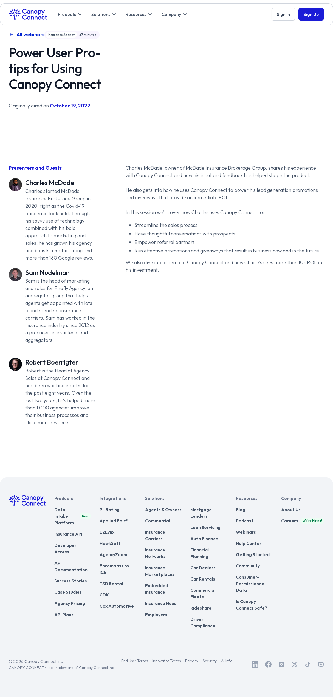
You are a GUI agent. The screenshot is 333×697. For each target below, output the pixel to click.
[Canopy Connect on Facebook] (268, 664)
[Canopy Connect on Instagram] (281, 664)
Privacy (191, 660)
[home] (28, 14)
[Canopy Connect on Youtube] (321, 664)
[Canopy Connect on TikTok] (307, 664)
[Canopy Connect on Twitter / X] (294, 664)
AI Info (226, 660)
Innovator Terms (166, 660)
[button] (70, 14)
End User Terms (134, 660)
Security (210, 660)
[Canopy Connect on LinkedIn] (255, 664)
